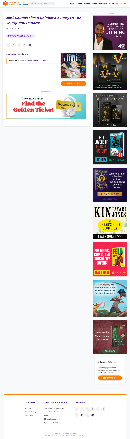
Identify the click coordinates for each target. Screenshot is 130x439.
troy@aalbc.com (52, 419)
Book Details (74, 83)
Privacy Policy (30, 412)
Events (95, 3)
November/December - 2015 (34, 61)
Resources (103, 3)
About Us (28, 408)
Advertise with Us (51, 412)
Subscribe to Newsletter (54, 408)
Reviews (87, 3)
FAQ (46, 415)
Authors (79, 3)
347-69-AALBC (51, 423)
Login (124, 3)
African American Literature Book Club (58, 436)
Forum (111, 3)
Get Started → (110, 378)
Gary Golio (14, 28)
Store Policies (30, 415)
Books (72, 3)
